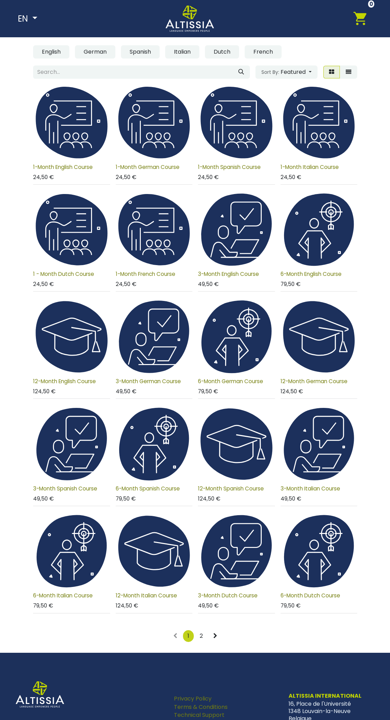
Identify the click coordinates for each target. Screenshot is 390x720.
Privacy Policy (193, 699)
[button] (286, 72)
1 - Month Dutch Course (63, 274)
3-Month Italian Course (310, 488)
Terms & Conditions (201, 707)
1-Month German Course (147, 167)
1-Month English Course (63, 167)
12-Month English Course (64, 381)
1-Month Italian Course (309, 167)
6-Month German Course (230, 381)
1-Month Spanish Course (229, 167)
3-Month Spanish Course (65, 488)
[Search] (241, 72)
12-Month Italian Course (146, 595)
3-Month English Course (228, 274)
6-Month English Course (310, 274)
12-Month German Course (313, 381)
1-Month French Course (145, 274)
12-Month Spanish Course (231, 488)
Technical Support (199, 715)
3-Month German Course (148, 381)
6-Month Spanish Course (147, 488)
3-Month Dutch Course (228, 595)
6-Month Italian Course (63, 595)
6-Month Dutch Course (310, 595)
